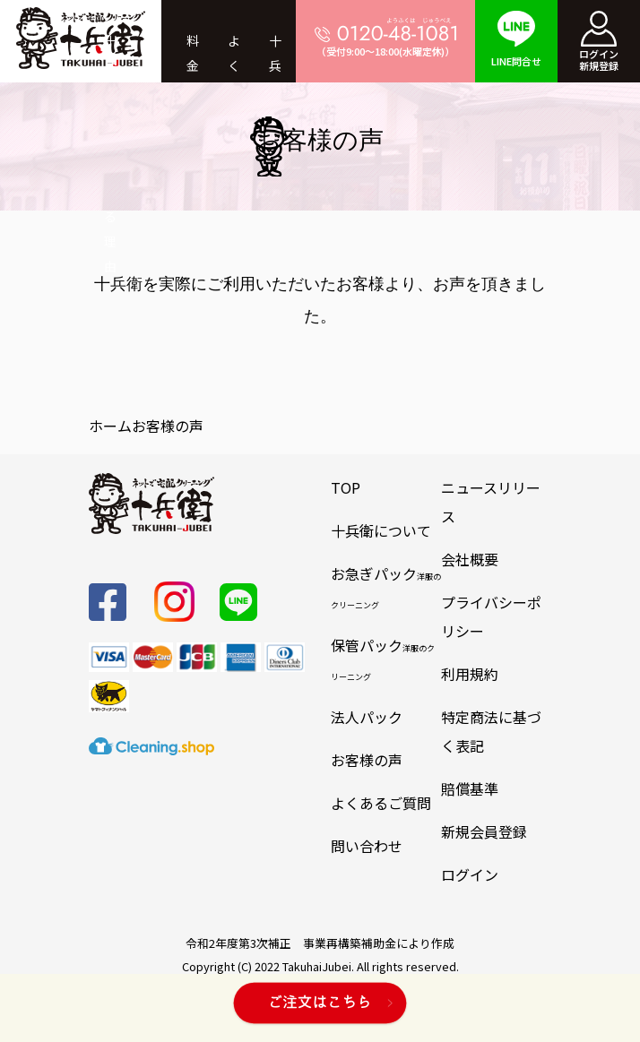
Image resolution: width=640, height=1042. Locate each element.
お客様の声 (366, 760)
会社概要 (469, 559)
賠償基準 (469, 788)
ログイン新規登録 (598, 42)
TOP (345, 487)
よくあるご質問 (381, 803)
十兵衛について (381, 530)
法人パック (366, 717)
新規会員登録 (484, 831)
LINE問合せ (516, 39)
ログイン (469, 874)
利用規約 (469, 674)
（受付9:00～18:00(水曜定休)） (385, 37)
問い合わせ (366, 846)
